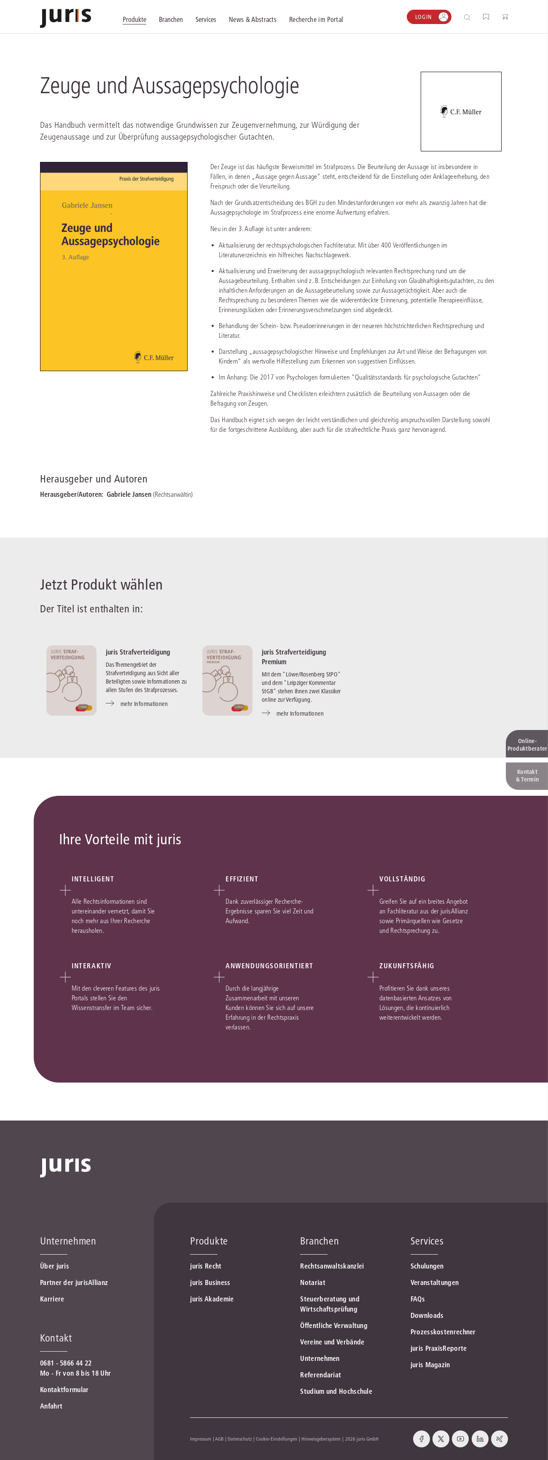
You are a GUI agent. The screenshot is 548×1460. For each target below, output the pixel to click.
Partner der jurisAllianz (74, 1282)
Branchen (319, 1241)
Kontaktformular (64, 1389)
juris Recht (205, 1266)
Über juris (54, 1266)
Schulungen (427, 1266)
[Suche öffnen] (469, 17)
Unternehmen (319, 1358)
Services (427, 1241)
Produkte (209, 1241)
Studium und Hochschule (336, 1391)
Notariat (312, 1282)
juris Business (210, 1282)
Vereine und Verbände (332, 1342)
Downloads (427, 1315)
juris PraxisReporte (439, 1348)
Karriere (52, 1299)
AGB (219, 1439)
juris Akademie (212, 1299)
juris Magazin (430, 1364)
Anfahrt (51, 1406)
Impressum (200, 1439)
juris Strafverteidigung (138, 652)
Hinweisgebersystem (321, 1439)
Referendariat (320, 1375)
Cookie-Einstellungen (276, 1439)
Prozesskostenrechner (443, 1332)
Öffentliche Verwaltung (334, 1325)
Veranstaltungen (435, 1282)
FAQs (418, 1299)
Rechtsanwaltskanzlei (332, 1266)
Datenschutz (240, 1439)
